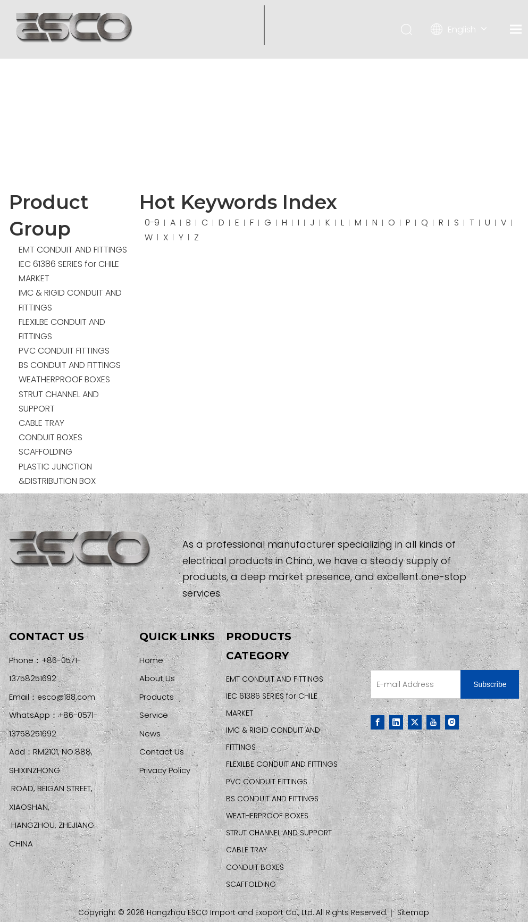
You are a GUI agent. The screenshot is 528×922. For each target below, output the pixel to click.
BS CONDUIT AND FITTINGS (70, 365)
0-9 (152, 222)
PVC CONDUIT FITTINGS (64, 351)
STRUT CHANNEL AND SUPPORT (279, 832)
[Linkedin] (396, 722)
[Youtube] (433, 722)
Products (156, 696)
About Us (157, 678)
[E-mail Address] (413, 684)
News (150, 733)
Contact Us (161, 751)
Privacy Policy (164, 770)
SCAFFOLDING (45, 452)
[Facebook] (377, 722)
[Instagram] (452, 722)
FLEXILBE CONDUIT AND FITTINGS (282, 764)
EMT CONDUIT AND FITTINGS (73, 250)
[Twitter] (415, 722)
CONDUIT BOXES (50, 437)
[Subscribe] (489, 684)
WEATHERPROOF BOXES (64, 379)
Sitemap (413, 912)
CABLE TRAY (41, 423)
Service (153, 714)
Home (151, 660)
